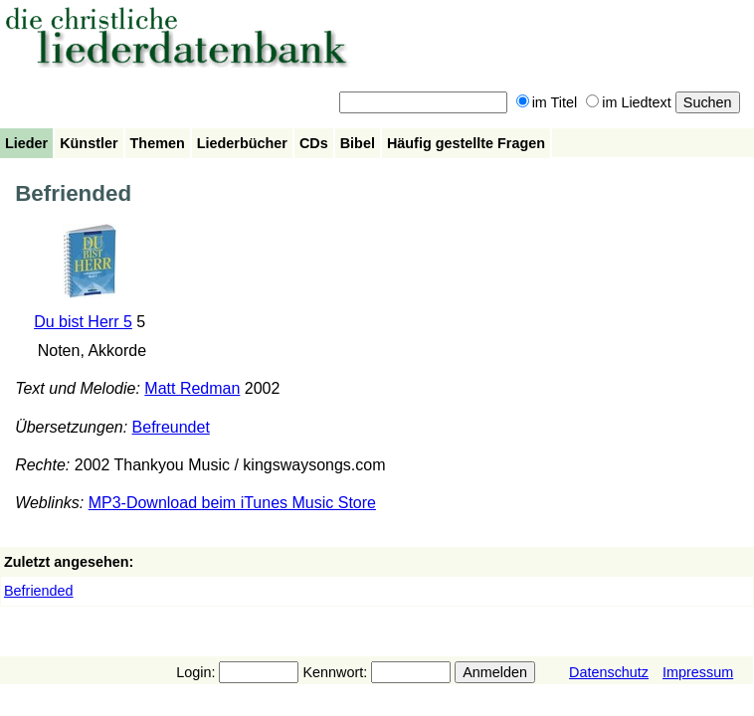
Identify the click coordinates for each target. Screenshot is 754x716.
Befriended (39, 591)
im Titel (547, 102)
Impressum (697, 672)
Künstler (88, 143)
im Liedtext (628, 102)
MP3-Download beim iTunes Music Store (232, 502)
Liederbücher (242, 143)
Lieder (26, 143)
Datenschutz (609, 672)
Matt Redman (192, 388)
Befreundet (171, 427)
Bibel (357, 143)
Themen (157, 143)
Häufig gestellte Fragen (466, 143)
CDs (313, 143)
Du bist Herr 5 (83, 321)
